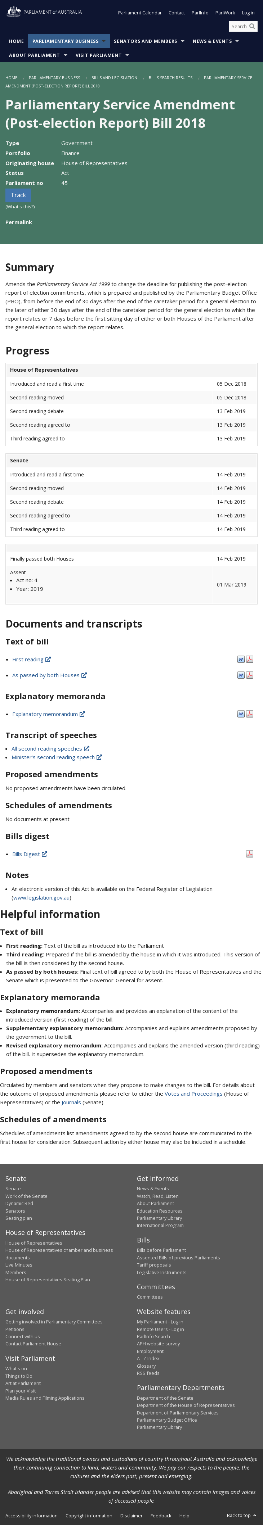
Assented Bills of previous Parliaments (178, 1258)
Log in (248, 13)
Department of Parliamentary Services (178, 1413)
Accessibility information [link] (31, 1516)
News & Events (212, 42)
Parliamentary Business (65, 42)
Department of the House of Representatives (186, 1406)
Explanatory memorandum (49, 714)
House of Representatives (33, 1243)
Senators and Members (145, 42)
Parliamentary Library (159, 1218)
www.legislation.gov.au (41, 898)
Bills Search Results (170, 78)
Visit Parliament (99, 56)
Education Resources (160, 1211)
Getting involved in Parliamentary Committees (54, 1322)
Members (15, 1273)
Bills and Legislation (114, 78)
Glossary (146, 1366)
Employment (150, 1352)
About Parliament (34, 56)
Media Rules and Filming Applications (45, 1398)
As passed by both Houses (50, 675)
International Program (160, 1226)
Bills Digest (30, 854)
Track (18, 196)
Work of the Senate (26, 1197)
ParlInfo (200, 13)
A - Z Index (148, 1359)
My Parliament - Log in (160, 1322)
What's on (16, 1369)
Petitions (14, 1330)
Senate (13, 1189)
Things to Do (18, 1376)
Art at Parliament (23, 1384)
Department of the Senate (165, 1398)
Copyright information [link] (89, 1516)
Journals (72, 1102)
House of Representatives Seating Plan (47, 1280)
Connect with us (22, 1337)
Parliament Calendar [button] (140, 13)
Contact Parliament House (33, 1344)
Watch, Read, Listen (158, 1197)
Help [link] (184, 1516)
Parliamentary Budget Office (167, 1420)
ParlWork (225, 13)
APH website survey (158, 1344)
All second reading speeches (51, 749)
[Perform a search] (252, 27)
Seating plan (18, 1218)
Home (16, 42)
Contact (177, 13)
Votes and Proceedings (194, 1094)
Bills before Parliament (161, 1250)
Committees (150, 1298)
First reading (32, 660)
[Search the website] (243, 27)
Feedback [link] (161, 1516)
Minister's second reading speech (57, 758)
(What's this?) (20, 207)
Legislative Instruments (162, 1273)
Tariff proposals (154, 1265)
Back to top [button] (242, 1516)
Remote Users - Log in (160, 1330)
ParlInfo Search (153, 1337)
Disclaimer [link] (131, 1516)
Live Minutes (18, 1265)
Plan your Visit (20, 1391)
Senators (15, 1211)
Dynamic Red (19, 1204)
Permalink (18, 223)
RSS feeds (148, 1374)
